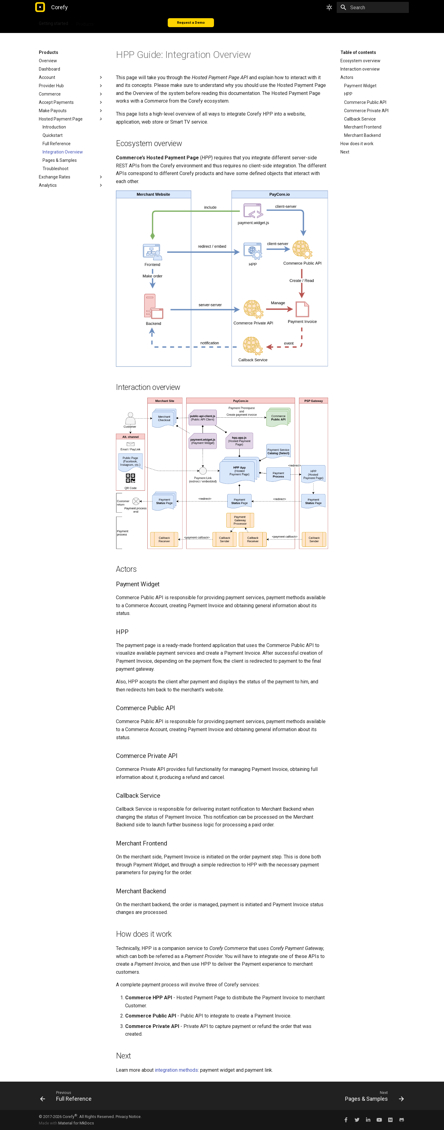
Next (344, 151)
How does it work (356, 143)
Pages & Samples (60, 160)
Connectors (142, 22)
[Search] (373, 7)
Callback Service (360, 119)
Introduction (54, 127)
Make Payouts (71, 110)
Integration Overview (63, 151)
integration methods (176, 1070)
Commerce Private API (366, 110)
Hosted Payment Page (71, 119)
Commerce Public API (365, 102)
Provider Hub (71, 85)
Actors (346, 77)
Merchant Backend (362, 135)
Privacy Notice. (129, 1116)
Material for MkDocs (76, 1123)
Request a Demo (191, 23)
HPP (348, 94)
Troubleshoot (55, 168)
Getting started (53, 22)
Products (85, 22)
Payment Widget (360, 85)
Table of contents (358, 52)
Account (71, 77)
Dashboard (49, 69)
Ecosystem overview (360, 60)
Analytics (71, 185)
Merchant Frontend (362, 127)
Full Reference (57, 143)
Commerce (71, 94)
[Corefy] (40, 7)
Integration (112, 22)
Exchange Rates (71, 177)
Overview (48, 60)
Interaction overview (360, 69)
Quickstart (53, 135)
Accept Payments (71, 102)
